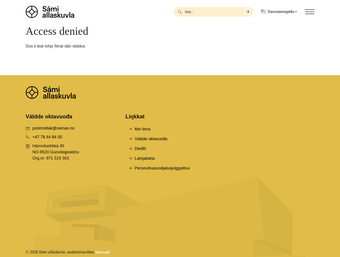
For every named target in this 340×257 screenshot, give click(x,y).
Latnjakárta (145, 158)
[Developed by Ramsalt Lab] (103, 252)
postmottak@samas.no (53, 128)
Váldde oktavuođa (151, 139)
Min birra (142, 129)
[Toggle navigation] (309, 11)
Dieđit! (140, 148)
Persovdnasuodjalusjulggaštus (162, 168)
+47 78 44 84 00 (47, 137)
